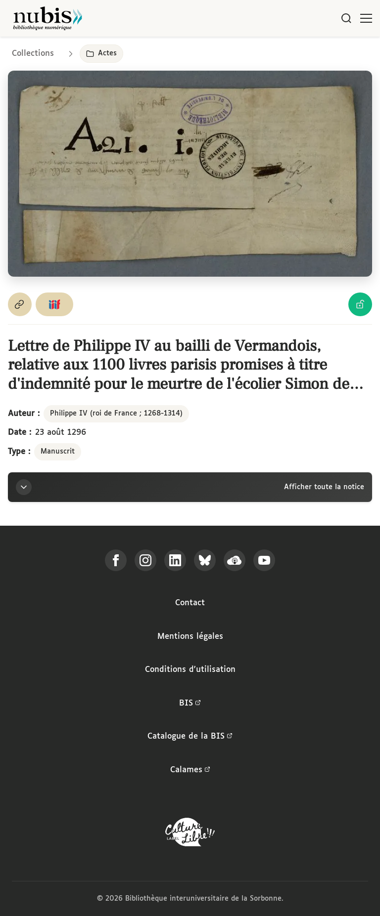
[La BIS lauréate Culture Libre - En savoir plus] (190, 834)
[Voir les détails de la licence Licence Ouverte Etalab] (360, 304)
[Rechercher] (346, 18)
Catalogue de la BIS (190, 736)
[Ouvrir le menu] (366, 18)
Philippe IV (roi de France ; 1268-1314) (116, 413)
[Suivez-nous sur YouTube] (264, 560)
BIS (190, 703)
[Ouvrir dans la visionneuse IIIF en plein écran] (190, 174)
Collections (33, 53)
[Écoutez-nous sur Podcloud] (234, 560)
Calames (190, 770)
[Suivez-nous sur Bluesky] (205, 560)
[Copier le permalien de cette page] (20, 304)
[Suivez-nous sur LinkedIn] (175, 560)
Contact (190, 603)
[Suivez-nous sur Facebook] (116, 560)
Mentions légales (190, 636)
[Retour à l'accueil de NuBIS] (47, 18)
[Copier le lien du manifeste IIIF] (54, 304)
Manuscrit (58, 451)
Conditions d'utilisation (190, 670)
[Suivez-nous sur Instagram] (145, 560)
